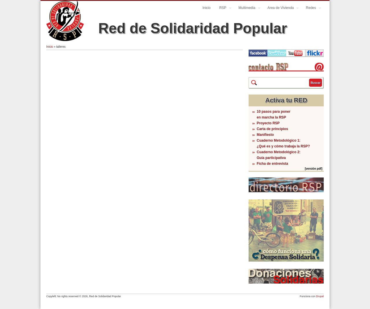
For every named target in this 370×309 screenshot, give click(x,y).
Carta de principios (272, 129)
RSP (223, 8)
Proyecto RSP (268, 123)
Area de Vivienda (281, 8)
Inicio (206, 8)
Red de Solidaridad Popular (192, 28)
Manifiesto (265, 135)
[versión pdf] (313, 168)
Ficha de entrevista (272, 164)
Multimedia (247, 8)
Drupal (320, 296)
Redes (311, 8)
